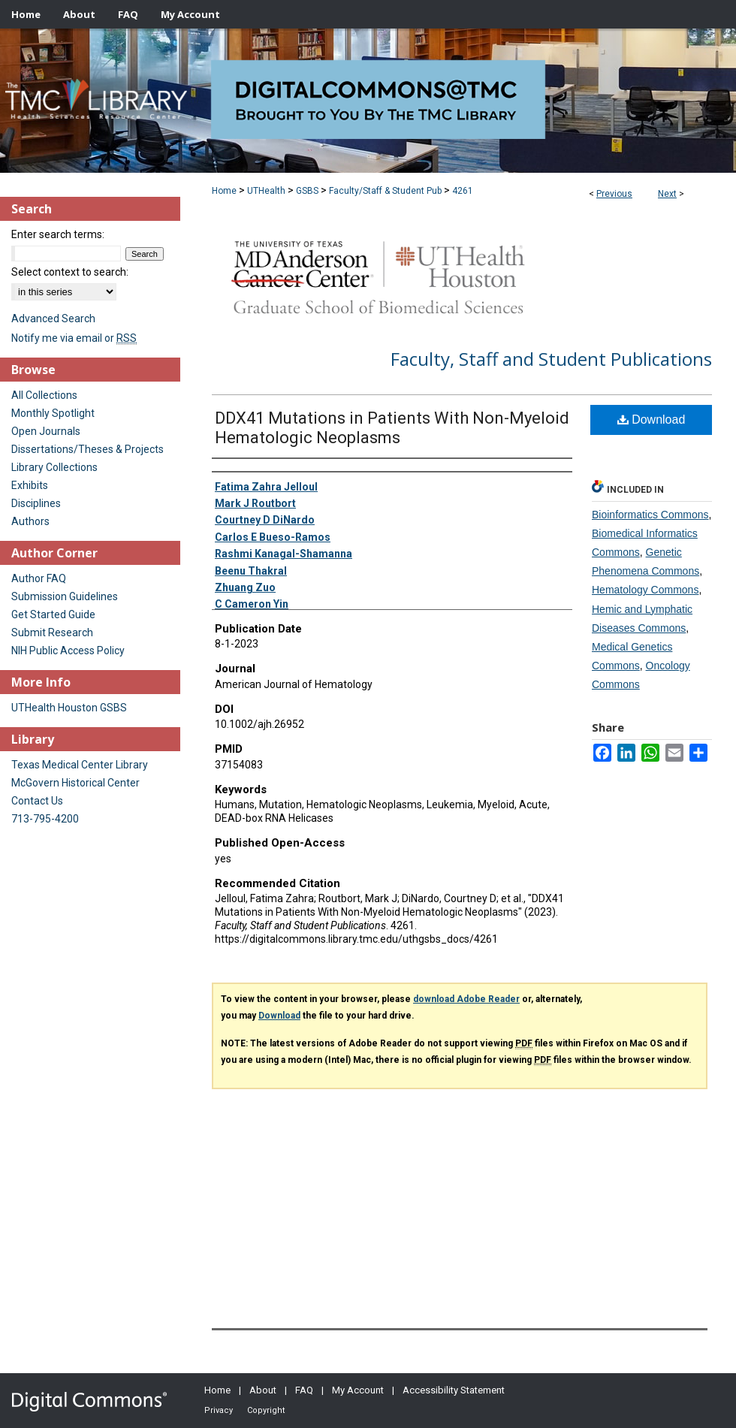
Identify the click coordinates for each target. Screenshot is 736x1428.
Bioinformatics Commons (650, 515)
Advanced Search (53, 318)
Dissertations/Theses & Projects (87, 449)
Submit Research (52, 632)
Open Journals (45, 431)
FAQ (304, 1390)
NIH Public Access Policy (68, 651)
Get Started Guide (53, 614)
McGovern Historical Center (75, 783)
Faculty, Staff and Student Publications (551, 358)
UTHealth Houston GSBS (69, 708)
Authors (30, 521)
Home (224, 191)
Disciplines (36, 503)
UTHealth (266, 191)
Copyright (266, 1410)
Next (667, 194)
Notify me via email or (74, 338)
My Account (358, 1390)
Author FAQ (38, 578)
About (262, 1390)
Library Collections (54, 467)
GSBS (307, 191)
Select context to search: (69, 272)
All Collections (44, 395)
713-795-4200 (45, 819)
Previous (614, 194)
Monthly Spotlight (53, 413)
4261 (462, 191)
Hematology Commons (645, 590)
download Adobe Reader (466, 999)
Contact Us (37, 801)
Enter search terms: (57, 234)
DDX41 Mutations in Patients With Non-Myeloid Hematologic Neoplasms (392, 428)
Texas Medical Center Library (79, 765)
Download (651, 419)
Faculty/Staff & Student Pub (385, 191)
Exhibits (29, 485)
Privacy (218, 1410)
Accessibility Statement (454, 1390)
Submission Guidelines (64, 596)
